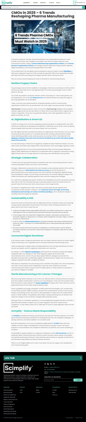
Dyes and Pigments (9, 404)
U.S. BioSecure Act (36, 98)
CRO (21, 392)
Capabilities (27, 2)
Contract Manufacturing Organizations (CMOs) (47, 63)
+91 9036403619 (51, 369)
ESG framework (61, 333)
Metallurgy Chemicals (10, 411)
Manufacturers (73, 390)
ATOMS (56, 323)
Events (38, 392)
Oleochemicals (8, 406)
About (58, 2)
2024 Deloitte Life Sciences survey (37, 170)
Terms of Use (79, 417)
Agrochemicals (8, 392)
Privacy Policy (69, 417)
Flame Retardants (9, 409)
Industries (43, 2)
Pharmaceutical (8, 390)
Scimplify (16, 316)
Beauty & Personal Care (10, 399)
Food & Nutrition (8, 402)
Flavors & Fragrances (10, 395)
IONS (53, 392)
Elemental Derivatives (10, 414)
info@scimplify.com (54, 367)
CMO (21, 390)
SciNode (35, 2)
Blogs (37, 390)
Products (51, 2)
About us (54, 395)
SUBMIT (78, 380)
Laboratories (72, 392)
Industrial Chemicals (9, 397)
